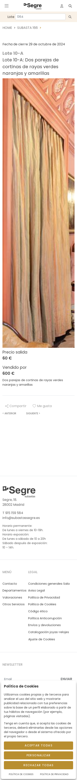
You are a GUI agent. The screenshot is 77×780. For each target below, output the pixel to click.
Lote (10, 16)
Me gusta (42, 406)
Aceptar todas (38, 745)
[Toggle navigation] (6, 5)
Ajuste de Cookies (41, 639)
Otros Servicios (13, 604)
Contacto (9, 584)
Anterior (9, 413)
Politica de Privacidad (44, 597)
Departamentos (14, 590)
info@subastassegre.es (21, 517)
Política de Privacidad (54, 774)
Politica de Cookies (42, 604)
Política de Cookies (21, 774)
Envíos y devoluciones (44, 625)
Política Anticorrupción (45, 618)
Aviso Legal (36, 590)
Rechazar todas (38, 765)
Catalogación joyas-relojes (48, 632)
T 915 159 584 (12, 513)
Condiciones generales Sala (49, 584)
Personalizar (38, 755)
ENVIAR (66, 679)
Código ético (38, 611)
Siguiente (33, 413)
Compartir (15, 406)
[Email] (29, 679)
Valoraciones (12, 597)
